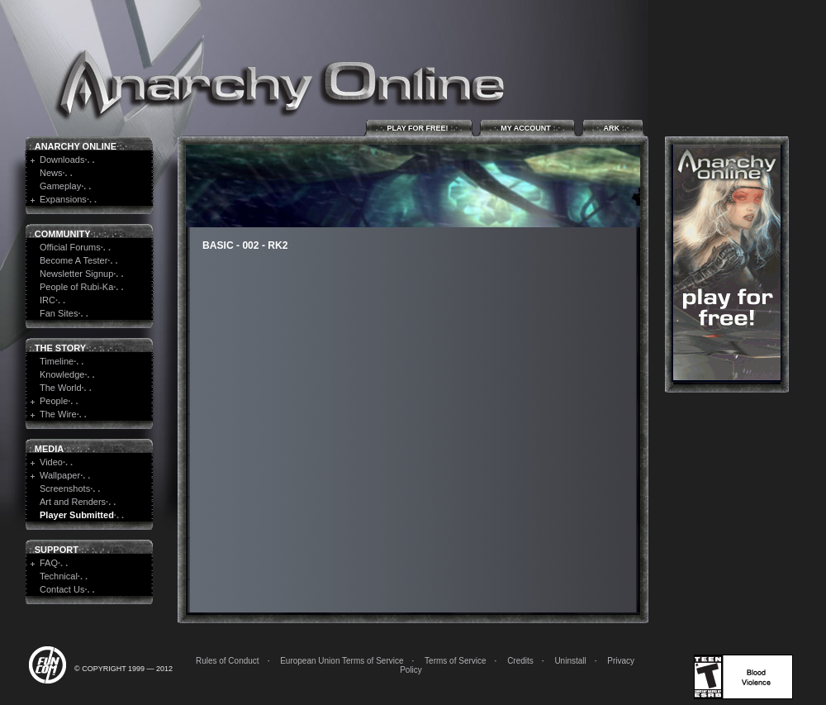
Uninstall (570, 660)
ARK (613, 127)
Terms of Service (455, 660)
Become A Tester (73, 260)
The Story (60, 348)
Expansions (63, 199)
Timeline (57, 361)
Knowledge (62, 374)
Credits (520, 660)
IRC (47, 300)
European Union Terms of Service (341, 660)
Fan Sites (59, 313)
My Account (527, 127)
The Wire (58, 414)
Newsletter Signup (76, 274)
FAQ (49, 563)
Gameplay (60, 186)
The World (61, 388)
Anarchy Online (75, 146)
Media (49, 449)
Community (63, 234)
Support (56, 550)
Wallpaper (60, 475)
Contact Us (62, 589)
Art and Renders (73, 502)
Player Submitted (77, 515)
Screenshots (65, 488)
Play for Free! (419, 127)
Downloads (62, 159)
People (54, 401)
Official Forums (70, 247)
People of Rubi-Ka (76, 287)
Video (51, 462)
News (51, 173)
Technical (59, 576)
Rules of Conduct (227, 660)
